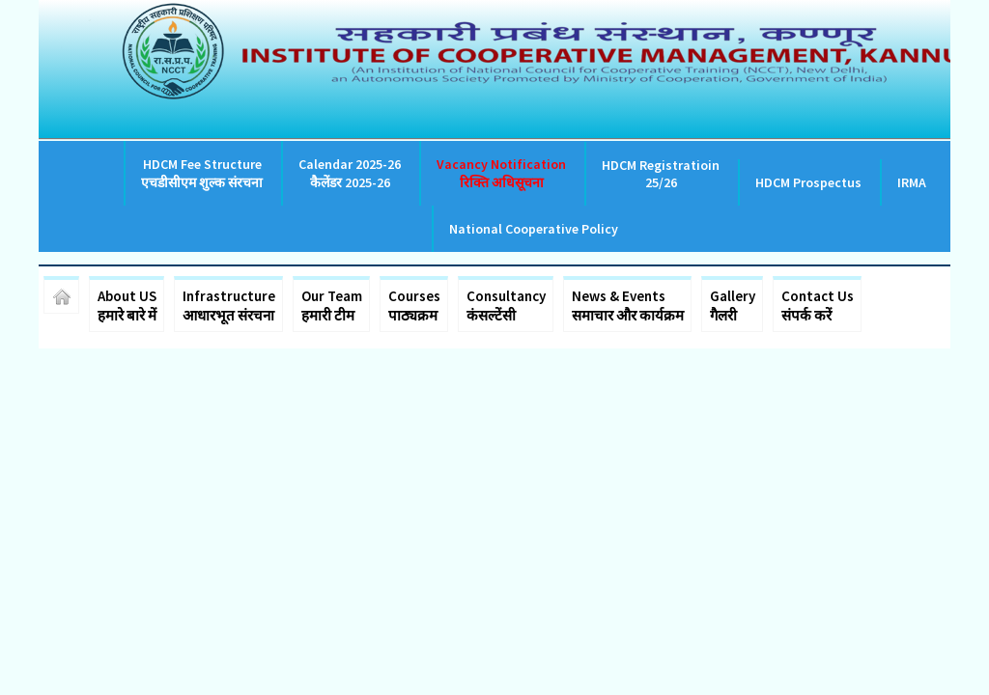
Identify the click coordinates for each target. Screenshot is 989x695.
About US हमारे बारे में (127, 305)
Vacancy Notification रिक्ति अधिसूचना (501, 173)
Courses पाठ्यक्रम (414, 305)
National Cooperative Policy (533, 228)
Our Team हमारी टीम (331, 305)
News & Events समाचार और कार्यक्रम (628, 305)
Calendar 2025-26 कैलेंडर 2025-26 (349, 173)
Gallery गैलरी (732, 305)
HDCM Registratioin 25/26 (661, 173)
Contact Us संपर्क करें (817, 305)
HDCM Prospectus (808, 182)
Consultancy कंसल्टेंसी (506, 305)
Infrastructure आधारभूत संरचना (229, 305)
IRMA (911, 182)
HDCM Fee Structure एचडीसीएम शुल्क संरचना (202, 173)
